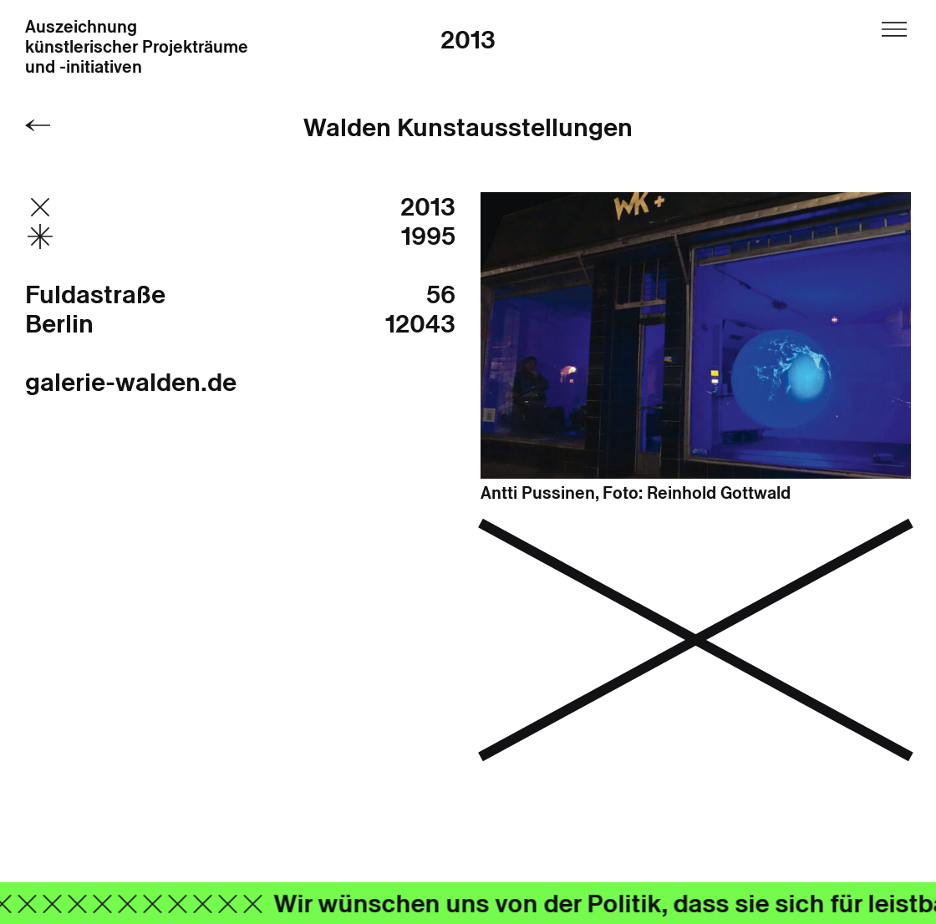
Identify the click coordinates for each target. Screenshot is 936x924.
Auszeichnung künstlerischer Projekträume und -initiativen (136, 48)
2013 (468, 40)
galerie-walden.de (131, 382)
